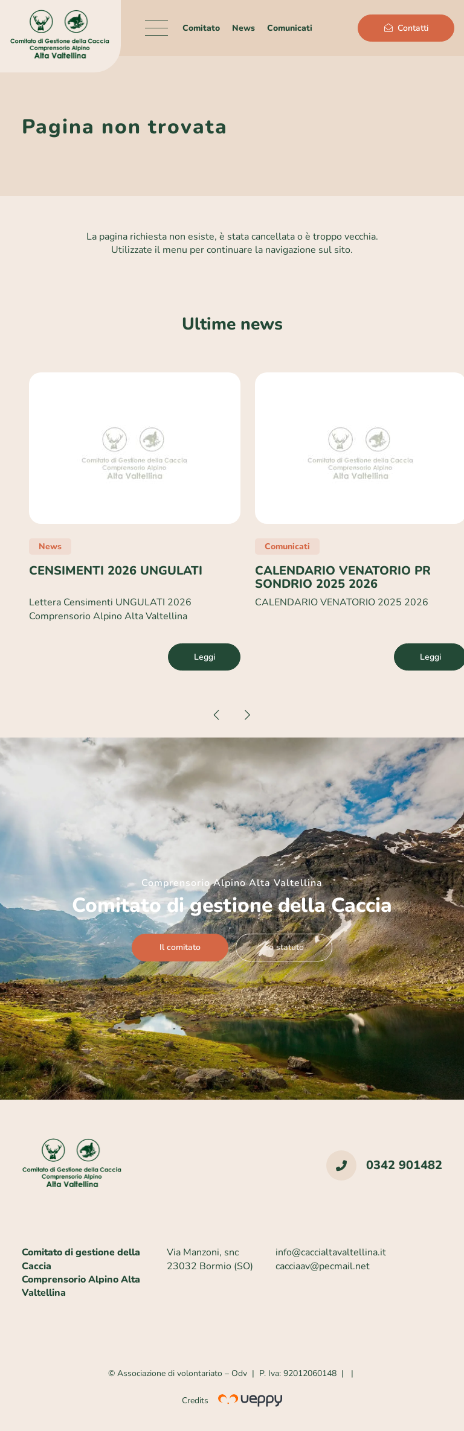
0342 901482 (404, 1165)
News (244, 28)
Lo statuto (284, 947)
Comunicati (289, 28)
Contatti (406, 28)
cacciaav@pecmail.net (323, 1266)
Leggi (204, 657)
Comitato (201, 28)
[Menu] (156, 28)
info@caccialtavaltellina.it (331, 1252)
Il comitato (180, 947)
